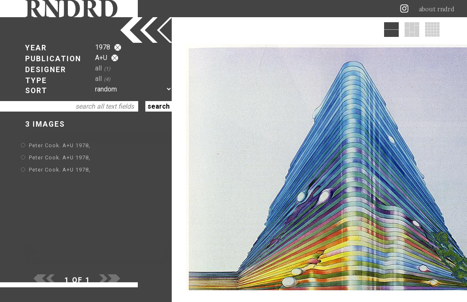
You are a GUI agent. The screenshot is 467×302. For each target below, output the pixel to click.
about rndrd (436, 9)
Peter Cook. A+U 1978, (59, 145)
